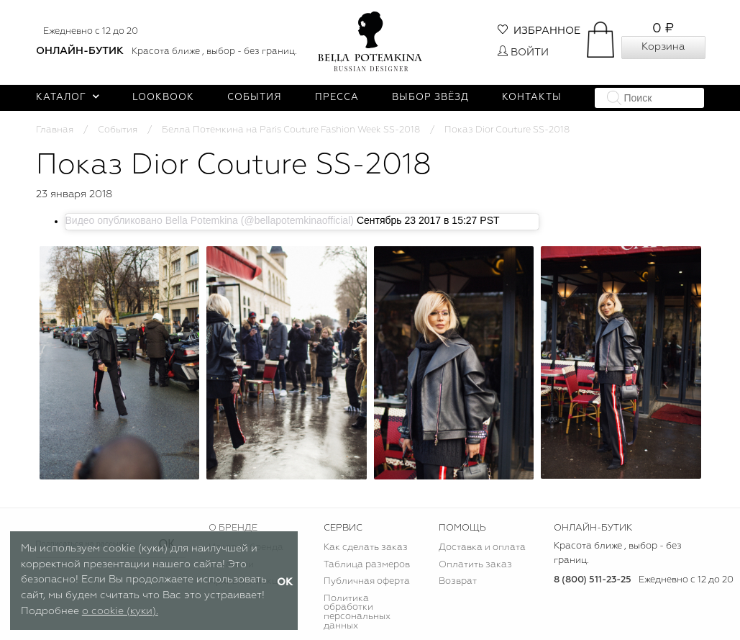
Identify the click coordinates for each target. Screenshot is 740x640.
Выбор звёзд (430, 97)
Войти (523, 53)
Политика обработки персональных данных (357, 612)
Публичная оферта (367, 581)
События (254, 97)
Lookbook (163, 97)
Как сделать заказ (366, 547)
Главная (54, 130)
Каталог (68, 97)
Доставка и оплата (482, 547)
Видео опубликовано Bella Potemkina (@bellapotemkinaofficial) (209, 220)
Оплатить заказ (475, 564)
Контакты (532, 97)
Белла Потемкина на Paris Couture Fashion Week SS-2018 (291, 130)
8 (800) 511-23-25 (592, 580)
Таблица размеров (367, 564)
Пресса (337, 97)
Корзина (663, 47)
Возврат (458, 581)
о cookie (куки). (120, 611)
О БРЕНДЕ (233, 528)
